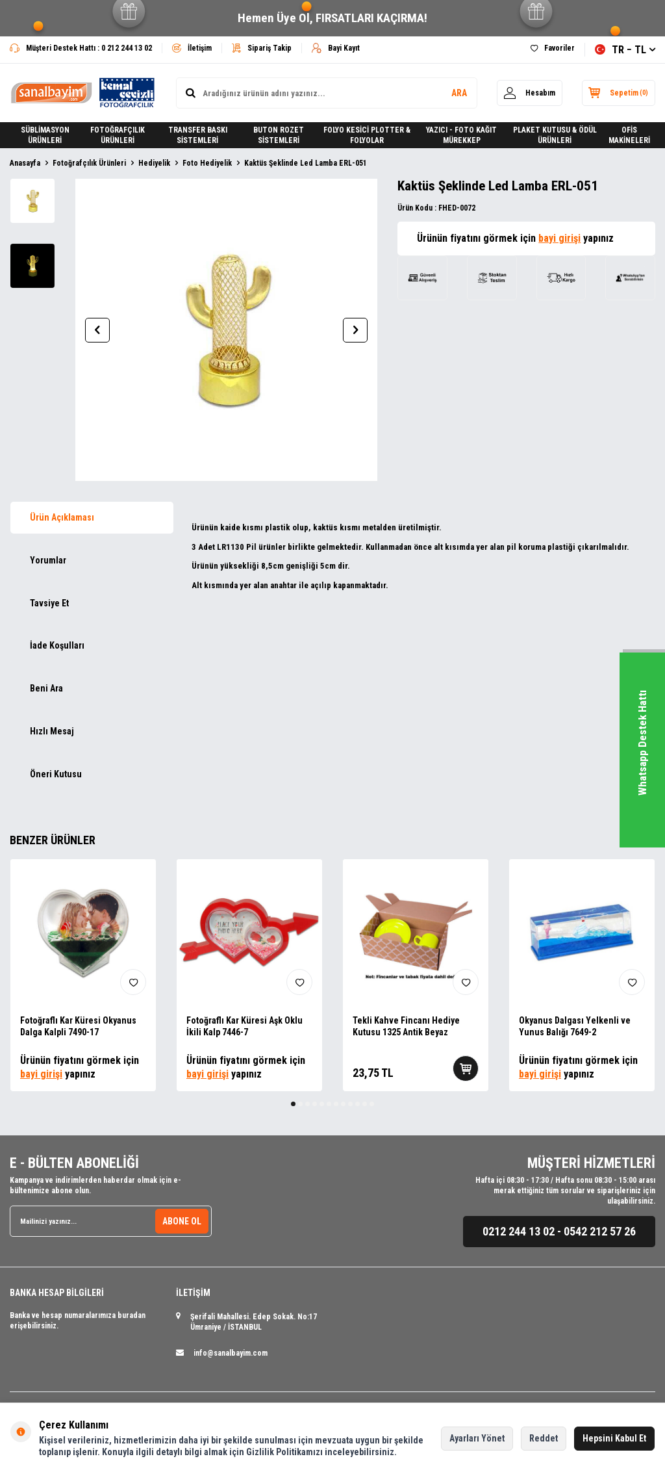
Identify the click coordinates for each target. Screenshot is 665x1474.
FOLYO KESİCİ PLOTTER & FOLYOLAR (366, 135)
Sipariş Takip (262, 48)
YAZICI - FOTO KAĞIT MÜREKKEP (461, 135)
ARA (458, 93)
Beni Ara (46, 688)
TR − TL (625, 50)
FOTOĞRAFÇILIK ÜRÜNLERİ (117, 135)
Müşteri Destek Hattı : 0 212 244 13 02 (81, 48)
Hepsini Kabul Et (614, 1438)
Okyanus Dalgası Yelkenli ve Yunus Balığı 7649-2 (575, 1026)
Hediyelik (154, 163)
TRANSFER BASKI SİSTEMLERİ (197, 135)
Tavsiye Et (49, 603)
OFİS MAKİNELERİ (629, 135)
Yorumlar (48, 560)
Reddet (543, 1438)
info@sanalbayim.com (231, 1353)
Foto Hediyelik (207, 163)
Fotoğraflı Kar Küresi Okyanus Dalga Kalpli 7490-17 (78, 1026)
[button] (97, 330)
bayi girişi (559, 238)
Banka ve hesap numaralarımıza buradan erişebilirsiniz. (77, 1320)
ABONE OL (181, 1221)
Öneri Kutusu (56, 774)
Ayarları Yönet (477, 1438)
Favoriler (553, 48)
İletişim (192, 48)
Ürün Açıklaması (62, 517)
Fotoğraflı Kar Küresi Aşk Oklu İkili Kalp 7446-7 (244, 1026)
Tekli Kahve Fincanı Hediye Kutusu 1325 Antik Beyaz (406, 1026)
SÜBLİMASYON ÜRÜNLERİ (45, 135)
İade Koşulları (57, 645)
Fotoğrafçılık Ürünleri (89, 163)
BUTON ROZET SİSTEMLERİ (278, 135)
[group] (226, 330)
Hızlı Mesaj (52, 731)
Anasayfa (25, 163)
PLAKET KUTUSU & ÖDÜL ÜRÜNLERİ (555, 135)
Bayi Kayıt (336, 48)
